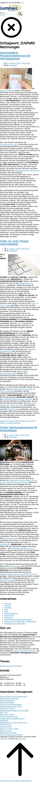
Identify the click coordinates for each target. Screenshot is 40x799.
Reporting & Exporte (8, 733)
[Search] (20, 14)
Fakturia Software (7, 90)
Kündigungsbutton (7, 700)
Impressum (8, 618)
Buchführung (12, 409)
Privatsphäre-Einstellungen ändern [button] (18, 620)
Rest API (20, 323)
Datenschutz (9, 616)
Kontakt (7, 605)
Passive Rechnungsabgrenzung (12, 719)
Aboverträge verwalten (9, 698)
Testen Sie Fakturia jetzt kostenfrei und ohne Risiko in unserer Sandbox (18, 422)
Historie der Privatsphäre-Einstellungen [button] (20, 622)
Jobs (6, 612)
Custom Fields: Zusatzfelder (11, 735)
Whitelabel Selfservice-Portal (23, 548)
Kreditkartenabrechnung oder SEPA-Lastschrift (19, 574)
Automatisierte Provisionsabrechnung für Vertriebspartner (15, 55)
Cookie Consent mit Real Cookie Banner (15, 781)
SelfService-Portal (7, 709)
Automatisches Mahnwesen (11, 704)
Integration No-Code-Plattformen (13, 723)
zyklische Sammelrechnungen (14, 372)
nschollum (13, 65)
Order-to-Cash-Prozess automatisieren (14, 243)
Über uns (7, 603)
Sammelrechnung (11, 538)
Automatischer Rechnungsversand (13, 696)
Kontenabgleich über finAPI (11, 706)
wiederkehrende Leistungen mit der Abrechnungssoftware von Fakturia (18, 481)
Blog (6, 610)
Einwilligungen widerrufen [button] (14, 624)
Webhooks (4, 721)
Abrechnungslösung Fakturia (24, 651)
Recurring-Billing (7, 702)
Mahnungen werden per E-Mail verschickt (18, 404)
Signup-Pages (5, 731)
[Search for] (8, 15)
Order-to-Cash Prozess (9, 729)
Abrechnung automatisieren (11, 666)
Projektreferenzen (11, 614)
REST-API (3, 713)
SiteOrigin (22, 739)
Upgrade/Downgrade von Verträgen (14, 711)
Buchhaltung (14, 566)
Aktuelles (8, 607)
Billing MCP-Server (7, 715)
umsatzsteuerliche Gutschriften (27, 171)
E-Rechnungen (6, 727)
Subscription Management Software (17, 399)
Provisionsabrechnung (8, 144)
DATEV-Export (5, 725)
